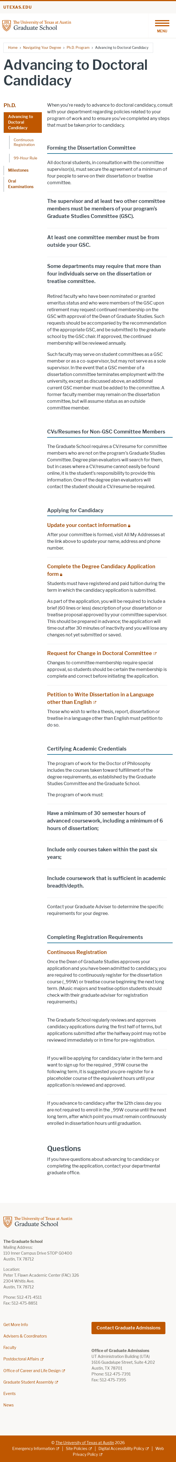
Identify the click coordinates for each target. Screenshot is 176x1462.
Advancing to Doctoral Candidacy (20, 122)
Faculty (9, 1347)
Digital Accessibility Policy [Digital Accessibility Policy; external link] (121, 1448)
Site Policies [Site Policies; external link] (76, 1448)
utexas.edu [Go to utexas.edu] (17, 7)
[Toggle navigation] (162, 25)
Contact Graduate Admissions (128, 1328)
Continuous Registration (24, 142)
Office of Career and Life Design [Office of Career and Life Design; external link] (32, 1370)
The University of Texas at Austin (85, 1443)
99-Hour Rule (25, 158)
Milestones (18, 170)
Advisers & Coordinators (25, 1336)
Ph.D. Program (78, 47)
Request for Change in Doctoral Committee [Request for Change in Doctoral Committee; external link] (99, 653)
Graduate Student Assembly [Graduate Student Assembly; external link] (28, 1382)
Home (13, 47)
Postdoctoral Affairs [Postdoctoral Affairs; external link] (21, 1359)
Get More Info (15, 1324)
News (8, 1405)
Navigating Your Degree (42, 47)
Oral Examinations (20, 184)
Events (9, 1393)
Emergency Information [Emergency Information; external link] (33, 1448)
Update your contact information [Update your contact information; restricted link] (87, 525)
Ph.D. (10, 105)
